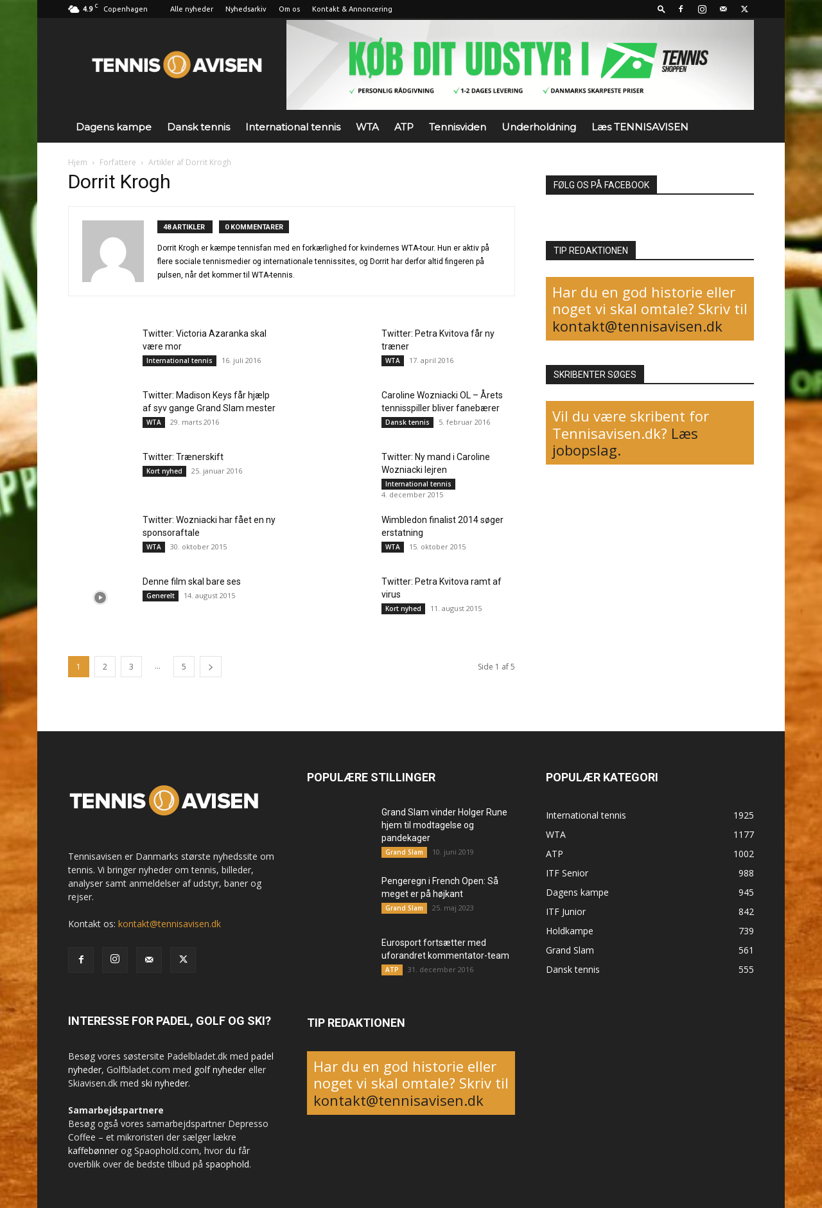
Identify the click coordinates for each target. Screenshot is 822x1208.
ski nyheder (164, 1083)
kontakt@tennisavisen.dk (637, 325)
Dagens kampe (114, 127)
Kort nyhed (164, 470)
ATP (404, 127)
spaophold (227, 1164)
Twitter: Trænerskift (183, 457)
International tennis (292, 127)
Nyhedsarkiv (246, 9)
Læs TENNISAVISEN (639, 127)
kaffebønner (93, 1150)
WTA (367, 127)
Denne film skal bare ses (192, 581)
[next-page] (211, 666)
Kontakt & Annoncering (352, 9)
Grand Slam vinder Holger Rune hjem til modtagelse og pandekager (444, 825)
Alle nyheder (191, 9)
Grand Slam (404, 852)
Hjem (77, 162)
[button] (661, 8)
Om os (289, 9)
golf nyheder (220, 1069)
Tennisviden (457, 127)
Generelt (160, 595)
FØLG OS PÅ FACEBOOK (601, 185)
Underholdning (539, 127)
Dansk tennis (198, 127)
